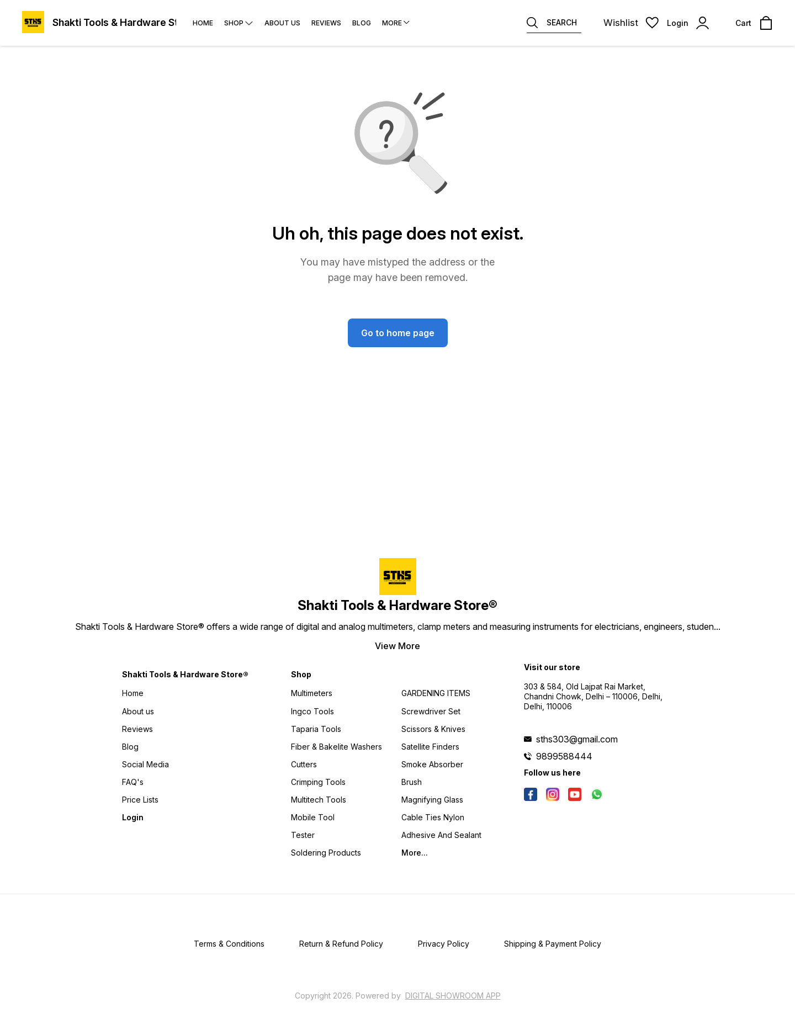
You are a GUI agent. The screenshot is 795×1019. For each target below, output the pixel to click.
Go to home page (397, 332)
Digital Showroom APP (453, 995)
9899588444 (564, 756)
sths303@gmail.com (577, 739)
